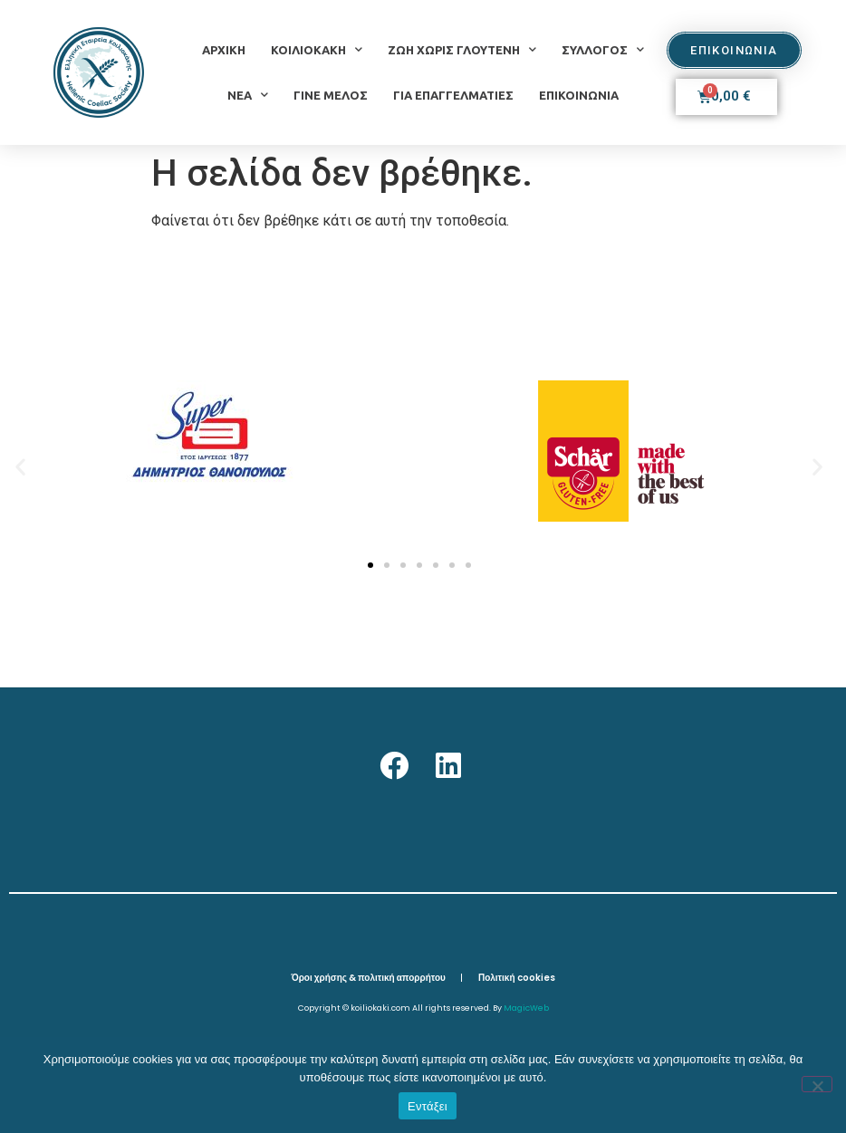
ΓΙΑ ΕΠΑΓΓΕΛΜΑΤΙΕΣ (453, 95)
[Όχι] (817, 1084)
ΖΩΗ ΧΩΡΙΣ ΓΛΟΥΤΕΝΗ (462, 49)
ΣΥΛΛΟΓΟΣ (603, 49)
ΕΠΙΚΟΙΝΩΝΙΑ (579, 95)
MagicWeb (526, 1008)
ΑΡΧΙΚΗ (223, 49)
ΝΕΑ (247, 95)
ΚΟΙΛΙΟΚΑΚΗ (316, 49)
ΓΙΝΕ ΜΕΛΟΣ (330, 95)
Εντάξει (427, 1106)
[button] (20, 466)
